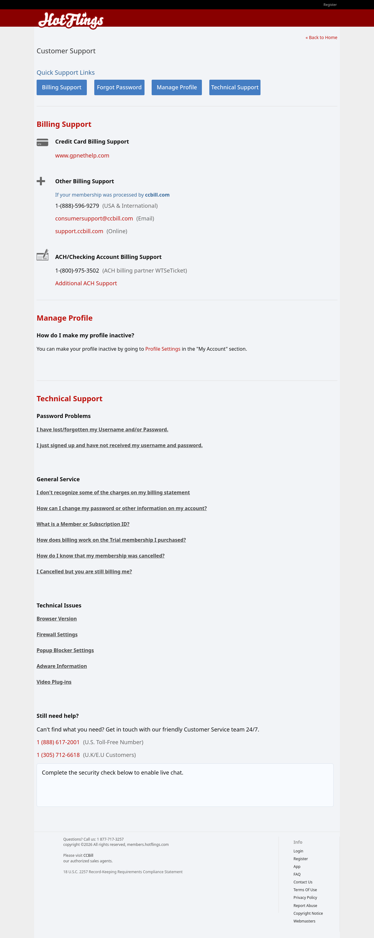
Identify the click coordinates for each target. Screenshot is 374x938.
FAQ (297, 874)
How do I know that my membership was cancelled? (101, 555)
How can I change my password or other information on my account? (122, 508)
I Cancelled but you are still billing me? (84, 571)
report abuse (305, 905)
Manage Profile (177, 87)
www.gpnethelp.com (82, 155)
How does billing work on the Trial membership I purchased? (111, 539)
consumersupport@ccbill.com (94, 218)
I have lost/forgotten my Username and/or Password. (102, 429)
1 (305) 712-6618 (58, 754)
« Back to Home (321, 37)
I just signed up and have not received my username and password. (120, 445)
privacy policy (305, 897)
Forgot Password (119, 87)
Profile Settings (162, 348)
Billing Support (61, 87)
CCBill (88, 855)
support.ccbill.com (79, 231)
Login (298, 851)
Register (330, 4)
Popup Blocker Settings (65, 650)
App (297, 866)
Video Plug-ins (54, 681)
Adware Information (62, 666)
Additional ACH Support (86, 283)
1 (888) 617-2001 (58, 742)
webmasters (305, 921)
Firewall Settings (57, 634)
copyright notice (308, 913)
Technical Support (235, 87)
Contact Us (303, 882)
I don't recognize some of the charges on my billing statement (113, 492)
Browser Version (57, 618)
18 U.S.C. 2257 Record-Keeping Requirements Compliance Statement (123, 871)
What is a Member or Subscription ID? (83, 524)
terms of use (305, 889)
